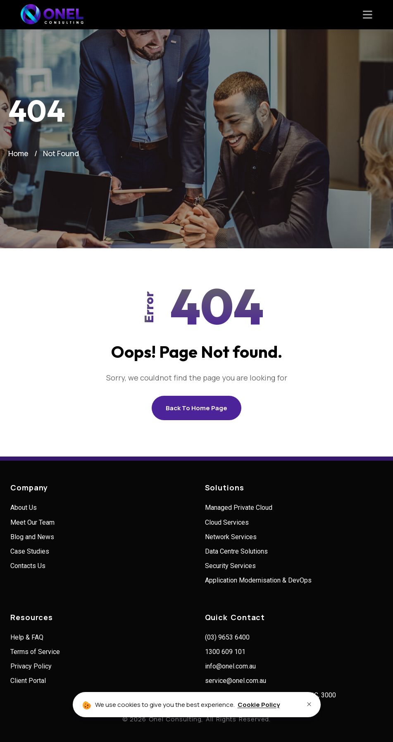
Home (18, 153)
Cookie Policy (259, 704)
